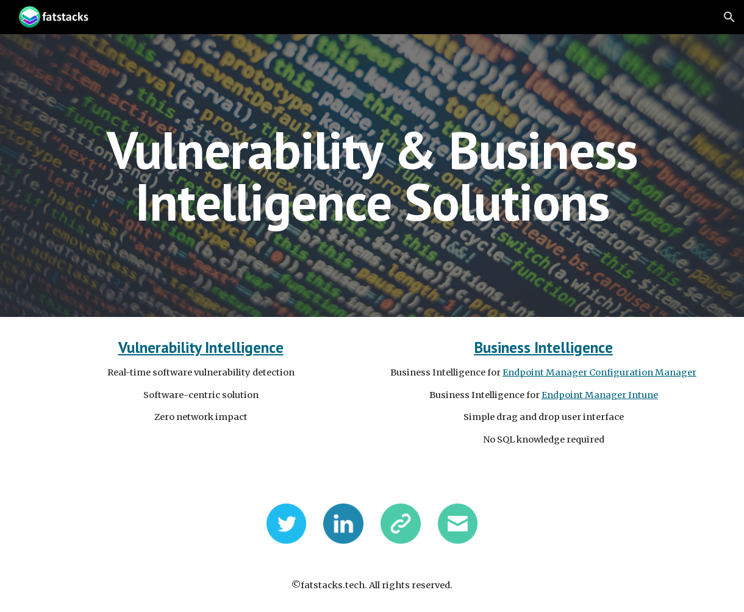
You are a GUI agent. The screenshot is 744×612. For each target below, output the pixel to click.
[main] (372, 176)
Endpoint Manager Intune (600, 395)
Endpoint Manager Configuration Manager (599, 372)
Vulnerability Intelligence (201, 347)
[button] (729, 17)
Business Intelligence (543, 347)
